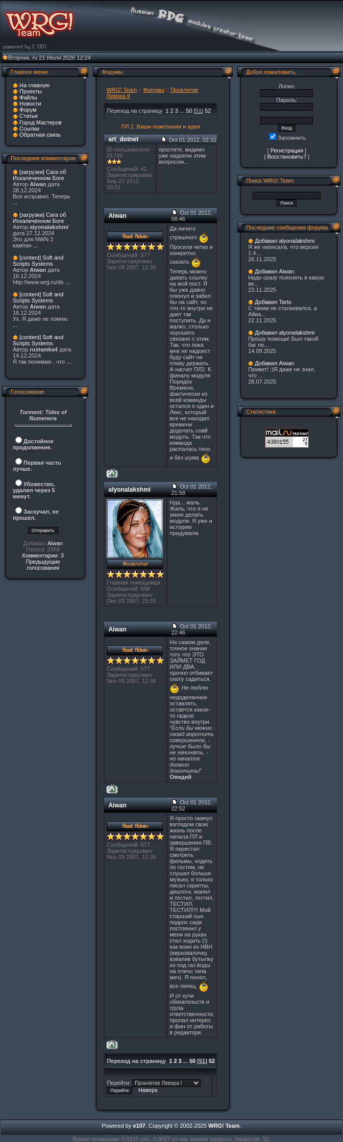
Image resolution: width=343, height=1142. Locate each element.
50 (189, 111)
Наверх (147, 1090)
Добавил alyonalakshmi (284, 241)
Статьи (28, 116)
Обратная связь (40, 135)
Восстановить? (287, 157)
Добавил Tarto (273, 302)
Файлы (28, 97)
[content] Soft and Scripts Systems (38, 261)
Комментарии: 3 (43, 555)
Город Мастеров (40, 122)
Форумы (153, 90)
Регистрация (287, 150)
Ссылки (29, 128)
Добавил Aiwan (274, 271)
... (15, 202)
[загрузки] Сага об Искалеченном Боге (39, 175)
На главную (34, 85)
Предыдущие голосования (43, 565)
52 (208, 111)
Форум (27, 110)
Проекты (30, 91)
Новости (30, 103)
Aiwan (55, 543)
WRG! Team (121, 90)
